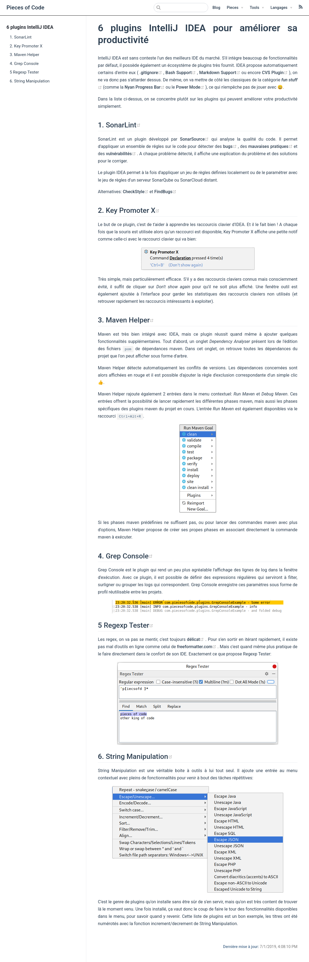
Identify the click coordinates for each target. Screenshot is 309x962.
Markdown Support (220, 72)
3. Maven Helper (24, 54)
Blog (216, 7)
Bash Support (181, 72)
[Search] (181, 7)
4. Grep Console (24, 63)
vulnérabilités (121, 153)
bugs (230, 146)
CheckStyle (136, 191)
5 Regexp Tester (24, 72)
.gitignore (151, 72)
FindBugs (165, 191)
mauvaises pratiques (271, 146)
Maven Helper (130, 320)
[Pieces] (235, 8)
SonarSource (195, 139)
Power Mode (190, 87)
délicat (196, 639)
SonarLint (123, 125)
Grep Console (129, 556)
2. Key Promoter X (26, 46)
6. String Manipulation (30, 81)
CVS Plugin (275, 72)
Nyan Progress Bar (145, 87)
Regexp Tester (128, 625)
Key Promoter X (132, 210)
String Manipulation (139, 756)
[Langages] (281, 8)
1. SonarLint (21, 37)
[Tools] (257, 8)
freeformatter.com (197, 646)
